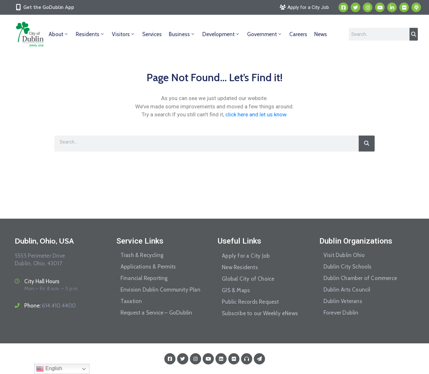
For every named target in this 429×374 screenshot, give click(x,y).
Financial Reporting (144, 278)
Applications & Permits (148, 266)
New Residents (240, 267)
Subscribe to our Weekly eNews (260, 313)
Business (182, 34)
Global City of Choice (248, 279)
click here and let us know (255, 114)
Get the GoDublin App (48, 7)
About (59, 34)
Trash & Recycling (142, 255)
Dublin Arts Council (347, 289)
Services (152, 34)
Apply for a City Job (246, 256)
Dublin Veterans (343, 301)
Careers (298, 34)
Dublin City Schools (348, 266)
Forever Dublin (341, 312)
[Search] (414, 34)
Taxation (131, 301)
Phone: (50, 305)
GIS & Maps (236, 290)
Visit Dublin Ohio (344, 255)
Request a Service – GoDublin (156, 312)
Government (264, 34)
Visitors (123, 34)
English (49, 369)
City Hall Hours (41, 281)
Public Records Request (250, 302)
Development (221, 34)
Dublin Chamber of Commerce (360, 278)
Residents (90, 34)
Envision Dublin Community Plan (160, 289)
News (320, 34)
